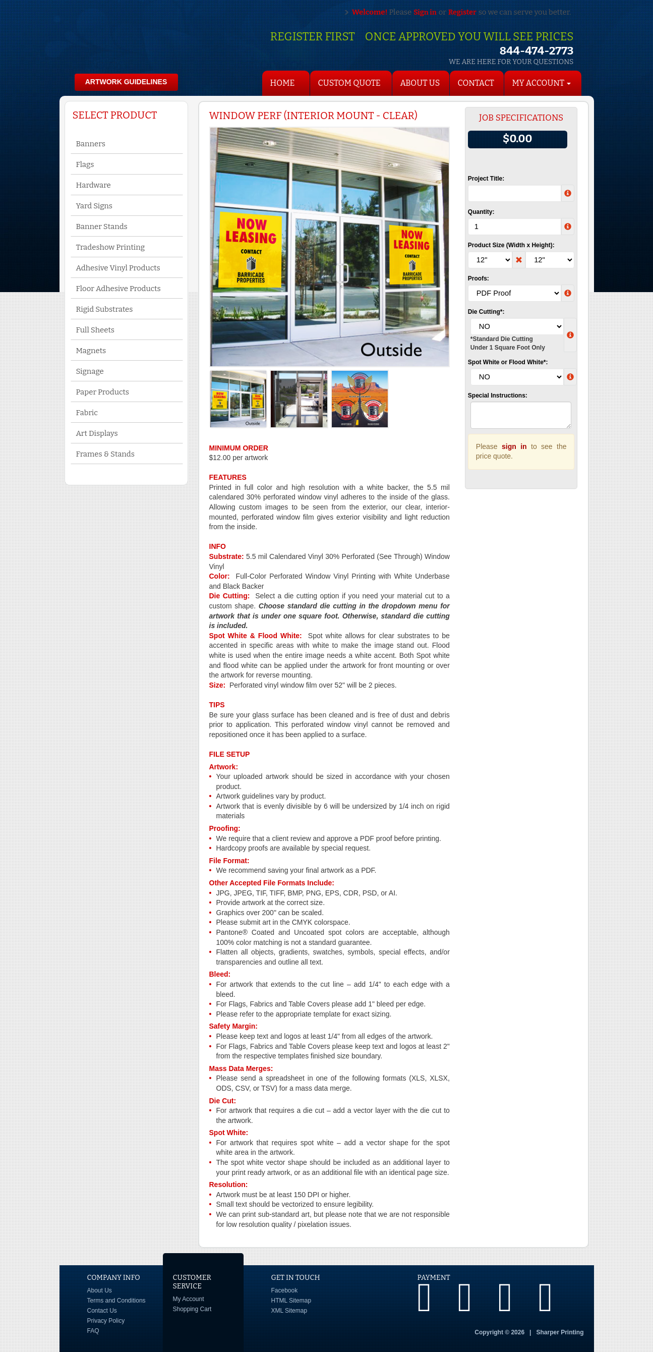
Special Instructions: (497, 395)
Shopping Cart (192, 1309)
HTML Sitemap (291, 1300)
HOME (282, 83)
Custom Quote (349, 83)
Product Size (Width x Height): (511, 245)
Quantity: (481, 211)
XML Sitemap (289, 1310)
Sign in (425, 12)
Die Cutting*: (486, 311)
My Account (188, 1299)
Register (462, 12)
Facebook (284, 1290)
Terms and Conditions (116, 1300)
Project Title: (486, 178)
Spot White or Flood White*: (508, 362)
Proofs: (478, 278)
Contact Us (102, 1310)
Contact (476, 83)
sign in (514, 446)
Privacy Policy (106, 1320)
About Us (420, 83)
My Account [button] (541, 83)
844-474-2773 (537, 51)
